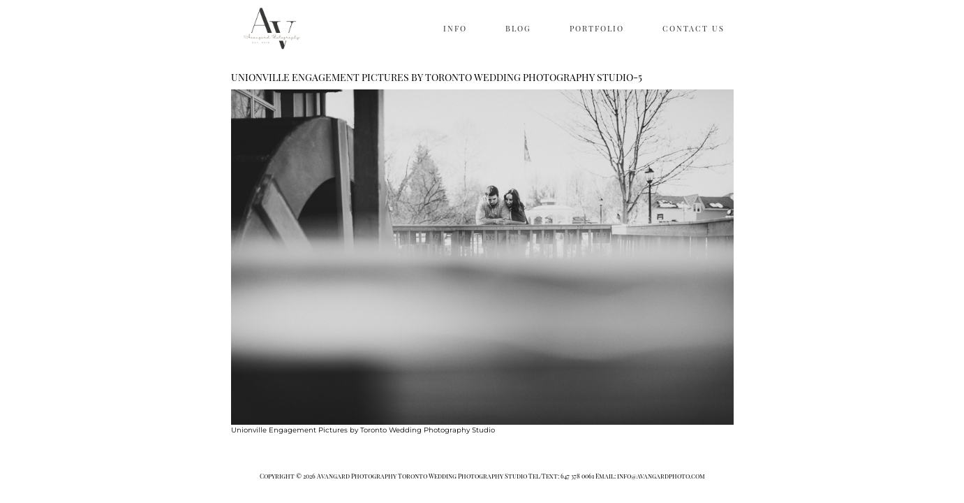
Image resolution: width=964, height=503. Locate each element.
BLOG (518, 28)
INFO (455, 28)
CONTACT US (693, 28)
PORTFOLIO (597, 28)
